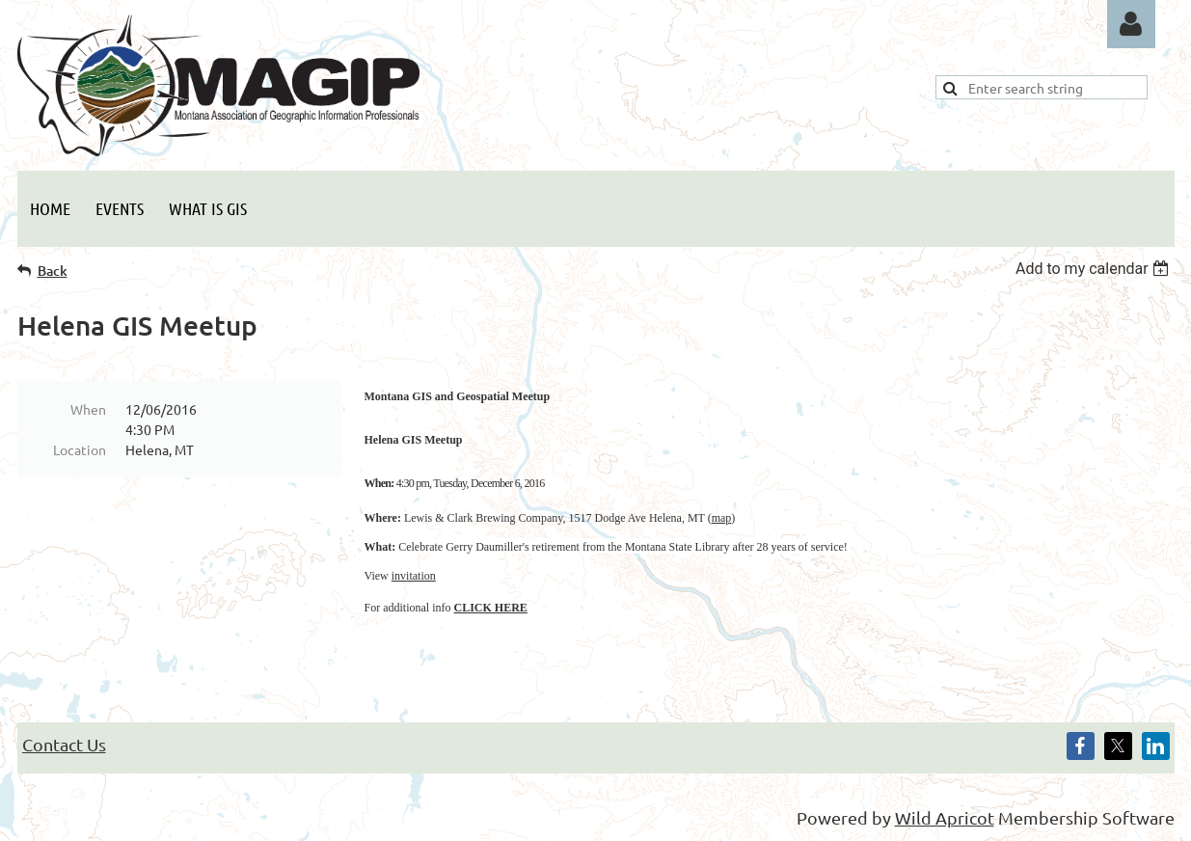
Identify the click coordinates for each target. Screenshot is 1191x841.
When (88, 409)
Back (53, 270)
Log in (1131, 24)
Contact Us (64, 744)
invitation (414, 576)
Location (79, 449)
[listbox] (1095, 269)
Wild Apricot (944, 817)
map (722, 518)
